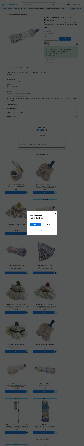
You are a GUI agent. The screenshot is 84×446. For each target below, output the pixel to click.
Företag (35, 224)
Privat (49, 224)
